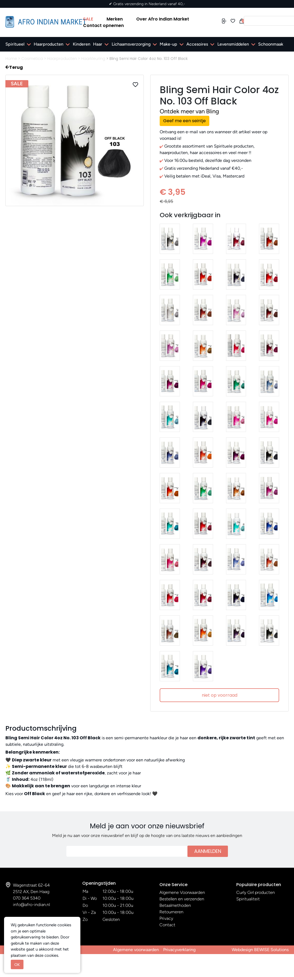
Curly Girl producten (255, 892)
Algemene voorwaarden (136, 949)
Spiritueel (15, 44)
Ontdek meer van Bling (189, 111)
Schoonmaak (270, 44)
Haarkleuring (93, 58)
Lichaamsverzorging (131, 44)
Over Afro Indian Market (162, 19)
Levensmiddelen (233, 44)
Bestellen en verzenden (181, 898)
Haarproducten (48, 44)
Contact (167, 924)
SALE (88, 19)
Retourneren (171, 911)
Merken (115, 19)
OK (17, 964)
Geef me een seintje (184, 121)
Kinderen (81, 44)
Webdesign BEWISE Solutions (260, 949)
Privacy (166, 918)
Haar (97, 44)
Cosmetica (32, 58)
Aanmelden (207, 851)
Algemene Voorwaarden (182, 892)
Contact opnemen (103, 25)
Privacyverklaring (179, 949)
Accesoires (197, 44)
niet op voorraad (219, 695)
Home (11, 58)
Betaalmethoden (175, 905)
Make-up (168, 44)
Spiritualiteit (248, 898)
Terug (14, 67)
